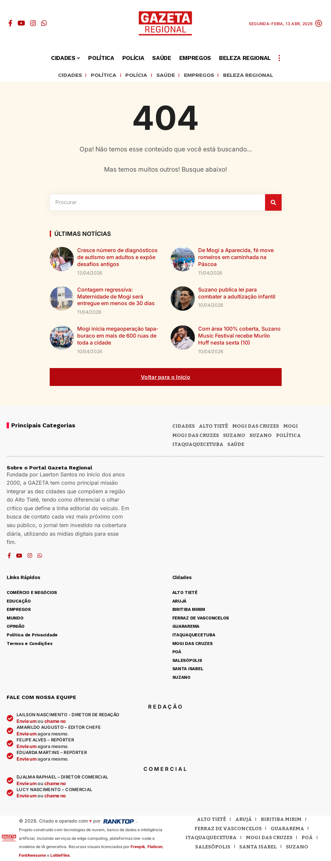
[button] (318, 23)
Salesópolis (212, 848)
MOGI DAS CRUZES (255, 427)
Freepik (138, 847)
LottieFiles (60, 856)
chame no (55, 722)
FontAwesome (32, 856)
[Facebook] (10, 23)
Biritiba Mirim (281, 820)
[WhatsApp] (44, 23)
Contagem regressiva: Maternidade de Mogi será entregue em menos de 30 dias (116, 297)
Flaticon (154, 847)
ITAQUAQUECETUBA (197, 445)
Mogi (290, 427)
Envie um (27, 722)
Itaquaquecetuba (211, 838)
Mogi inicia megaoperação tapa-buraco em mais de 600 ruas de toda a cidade (117, 336)
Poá (307, 838)
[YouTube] (21, 23)
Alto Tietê (213, 427)
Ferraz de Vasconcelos (228, 830)
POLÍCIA (132, 76)
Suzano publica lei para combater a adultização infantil (236, 294)
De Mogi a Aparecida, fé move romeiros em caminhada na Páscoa (236, 258)
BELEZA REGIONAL (257, 76)
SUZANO (260, 436)
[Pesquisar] (273, 203)
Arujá (243, 820)
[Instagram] (33, 23)
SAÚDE (164, 76)
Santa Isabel (258, 848)
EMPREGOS (201, 76)
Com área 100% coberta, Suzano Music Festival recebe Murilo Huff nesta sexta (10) (239, 336)
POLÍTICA (96, 76)
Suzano (234, 436)
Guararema (287, 830)
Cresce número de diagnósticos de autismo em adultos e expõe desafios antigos (117, 258)
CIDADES (59, 76)
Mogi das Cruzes (195, 436)
